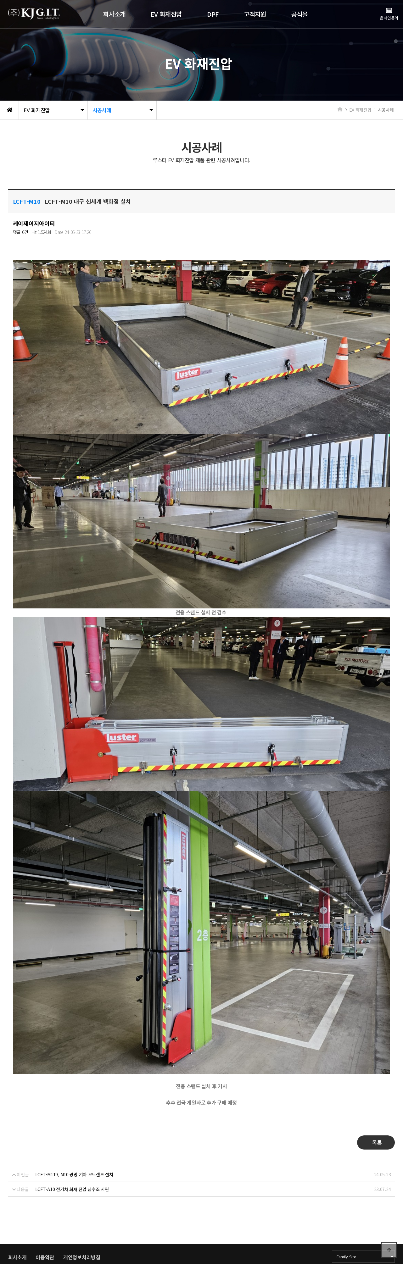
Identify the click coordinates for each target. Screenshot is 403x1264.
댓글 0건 (20, 232)
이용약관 (45, 1190)
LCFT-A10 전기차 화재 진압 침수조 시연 (72, 1122)
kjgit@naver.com (170, 1223)
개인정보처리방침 (81, 1190)
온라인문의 (389, 14)
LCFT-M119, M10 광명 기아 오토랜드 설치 (74, 1107)
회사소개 (17, 1190)
